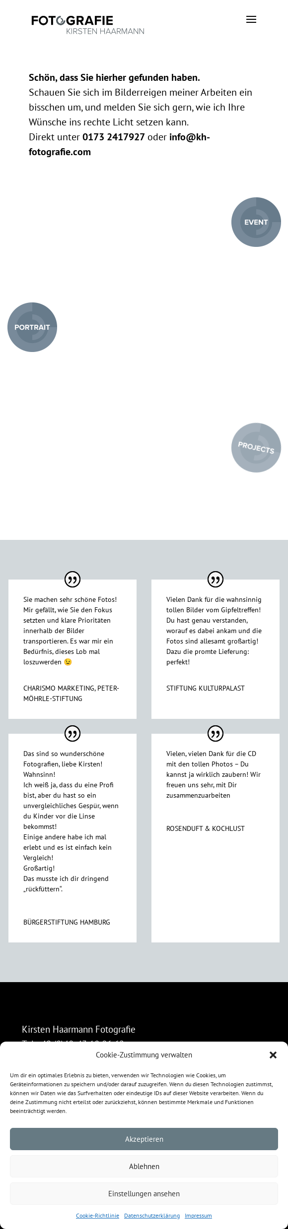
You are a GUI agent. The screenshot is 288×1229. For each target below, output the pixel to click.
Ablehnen (144, 1166)
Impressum (198, 1215)
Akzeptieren (144, 1139)
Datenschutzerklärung (152, 1215)
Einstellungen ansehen (144, 1193)
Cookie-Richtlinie (97, 1215)
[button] (273, 1055)
